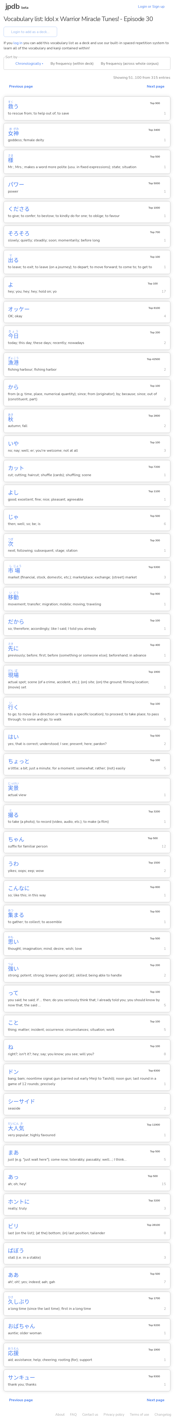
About (60, 1414)
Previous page (21, 86)
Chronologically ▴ (29, 63)
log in (17, 43)
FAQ (73, 1414)
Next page (155, 86)
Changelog (163, 1414)
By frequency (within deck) (72, 63)
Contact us (90, 1414)
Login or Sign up (151, 6)
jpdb (12, 6)
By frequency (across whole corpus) (130, 63)
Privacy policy (114, 1414)
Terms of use (139, 1414)
